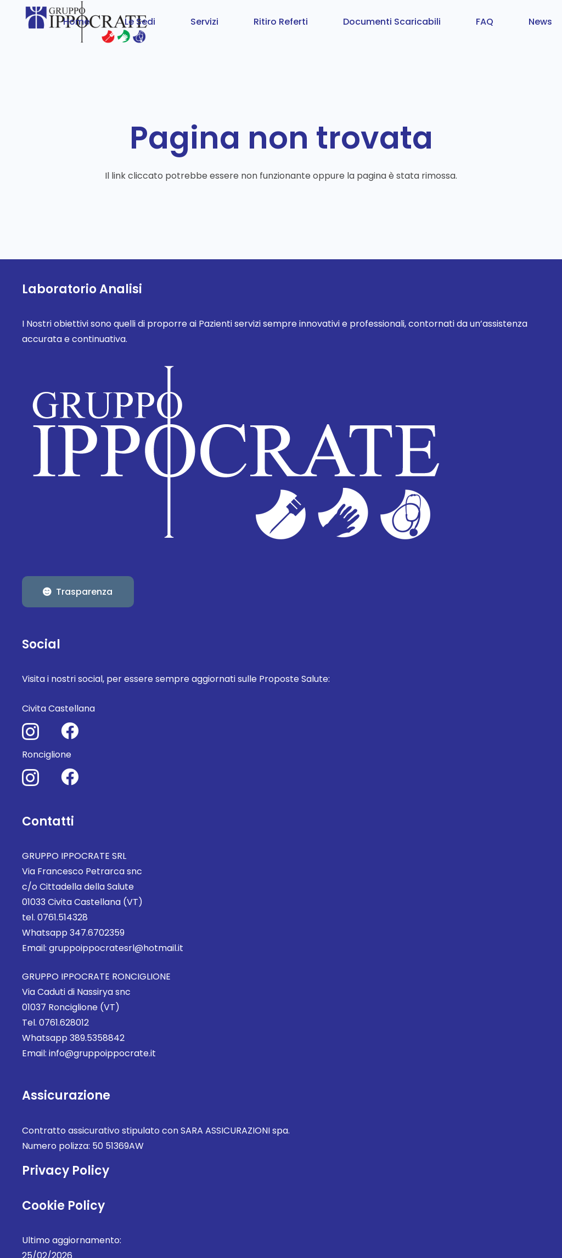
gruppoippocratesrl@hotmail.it (116, 948)
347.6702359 (97, 932)
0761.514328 (62, 917)
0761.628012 (64, 1022)
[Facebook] (69, 730)
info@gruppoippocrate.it (102, 1053)
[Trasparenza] (78, 592)
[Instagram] (30, 731)
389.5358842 (97, 1038)
